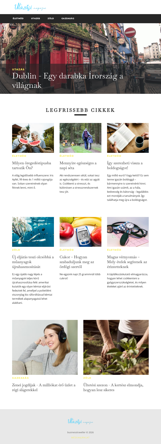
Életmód (19, 156)
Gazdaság (20, 378)
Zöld (16, 250)
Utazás (18, 69)
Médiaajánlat (80, 437)
